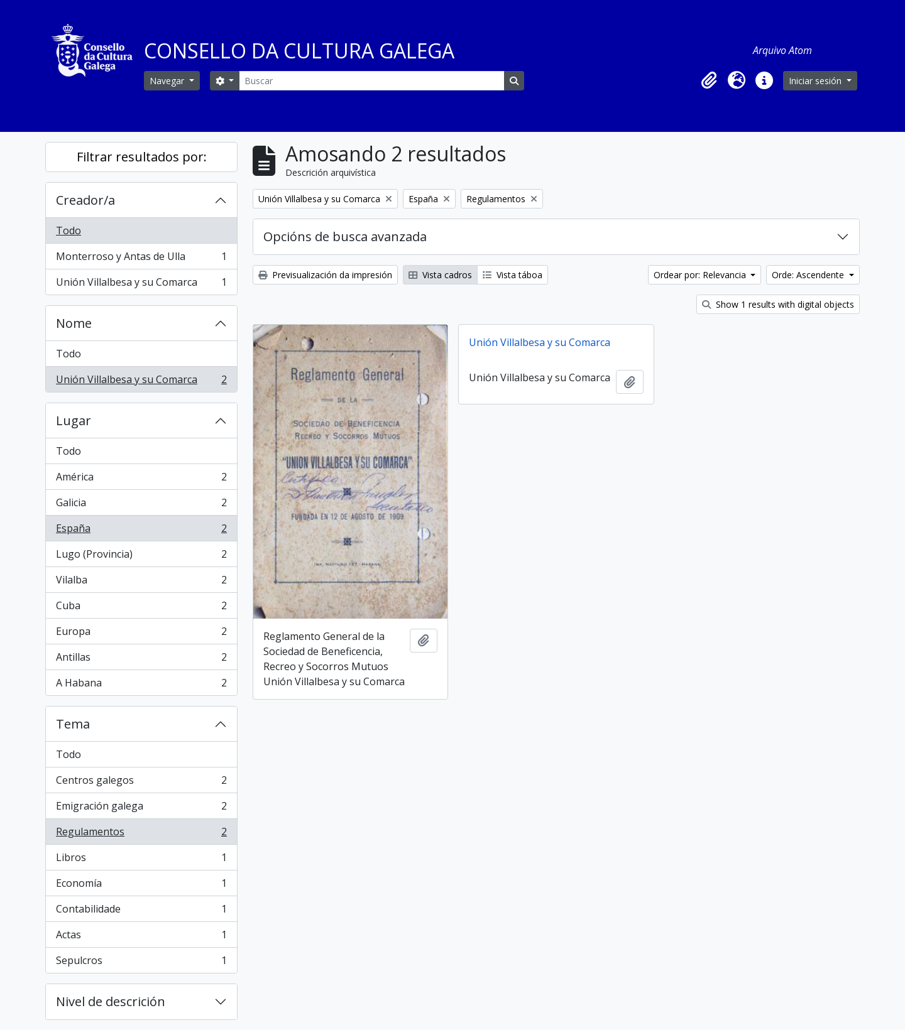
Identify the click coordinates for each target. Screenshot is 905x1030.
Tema (73, 723)
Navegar (168, 81)
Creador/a (85, 200)
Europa (141, 634)
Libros (141, 860)
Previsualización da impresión (325, 275)
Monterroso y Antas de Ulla (141, 259)
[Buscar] (371, 80)
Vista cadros (440, 275)
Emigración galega (141, 808)
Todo (68, 230)
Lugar (73, 420)
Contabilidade (141, 911)
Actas (141, 937)
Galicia (141, 505)
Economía (141, 886)
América (141, 479)
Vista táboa (512, 275)
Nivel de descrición (110, 1001)
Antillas (141, 659)
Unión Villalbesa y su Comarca (141, 284)
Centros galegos (141, 782)
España (141, 531)
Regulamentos (141, 834)
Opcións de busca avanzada (345, 236)
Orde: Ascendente (809, 275)
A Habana (141, 685)
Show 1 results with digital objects (778, 304)
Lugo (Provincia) (141, 556)
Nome (74, 323)
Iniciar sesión (816, 81)
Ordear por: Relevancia (701, 275)
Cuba (141, 608)
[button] (709, 80)
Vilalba (141, 582)
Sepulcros (141, 963)
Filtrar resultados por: (142, 156)
